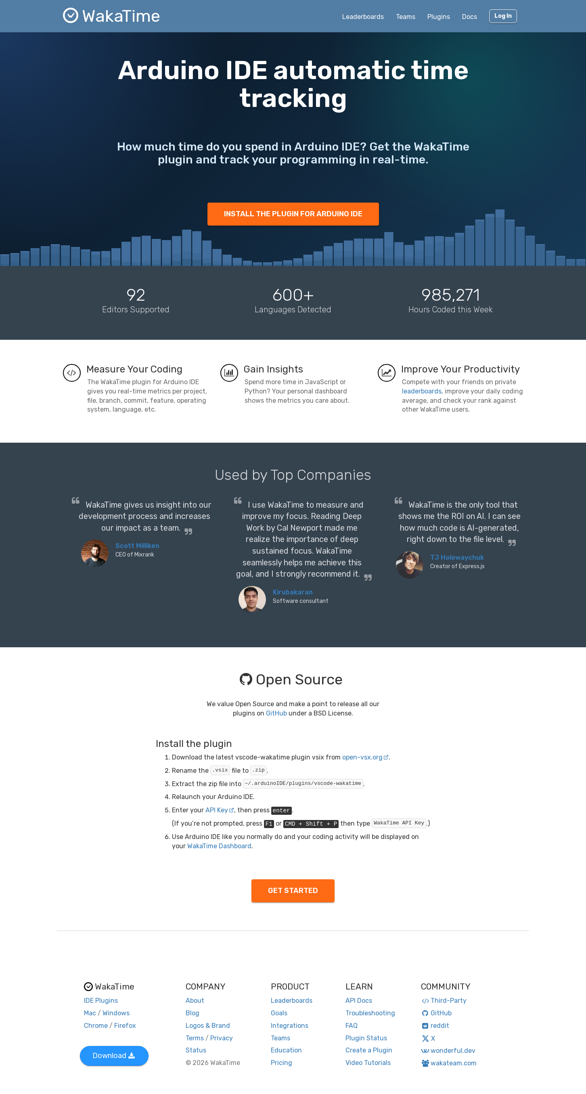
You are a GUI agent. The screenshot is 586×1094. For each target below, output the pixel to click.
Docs (469, 17)
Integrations (289, 1025)
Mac (90, 1013)
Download (113, 1055)
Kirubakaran (293, 592)
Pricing (281, 1063)
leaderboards (422, 391)
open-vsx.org (365, 757)
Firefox (125, 1025)
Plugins (438, 17)
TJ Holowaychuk (457, 557)
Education (286, 1050)
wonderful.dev (448, 1050)
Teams (405, 17)
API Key (219, 810)
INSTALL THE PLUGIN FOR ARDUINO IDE (293, 213)
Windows (116, 1013)
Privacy (221, 1038)
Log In (503, 16)
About (195, 1000)
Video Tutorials (368, 1063)
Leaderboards (363, 17)
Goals (279, 1013)
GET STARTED (293, 890)
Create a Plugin (368, 1050)
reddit (435, 1025)
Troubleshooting (370, 1013)
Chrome (96, 1025)
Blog (192, 1013)
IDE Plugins (101, 1000)
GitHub (276, 713)
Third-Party (444, 1000)
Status (196, 1050)
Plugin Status (366, 1038)
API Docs (358, 1000)
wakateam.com (449, 1063)
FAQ (351, 1025)
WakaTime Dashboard (219, 846)
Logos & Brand (208, 1025)
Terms (195, 1038)
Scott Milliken (137, 546)
